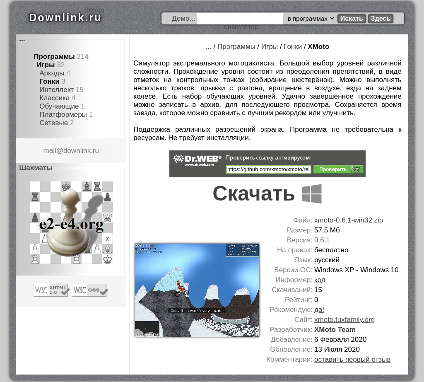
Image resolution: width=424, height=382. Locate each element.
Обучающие (59, 106)
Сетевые (53, 123)
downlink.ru (81, 151)
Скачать (267, 193)
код (319, 280)
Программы (54, 56)
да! (319, 310)
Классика (54, 98)
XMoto (318, 47)
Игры (45, 65)
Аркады (51, 73)
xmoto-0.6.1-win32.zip (348, 220)
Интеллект (56, 90)
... (22, 39)
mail (49, 151)
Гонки (49, 81)
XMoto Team (335, 330)
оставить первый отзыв (352, 359)
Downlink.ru (65, 17)
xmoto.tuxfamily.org (344, 320)
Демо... (183, 18)
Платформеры (63, 114)
